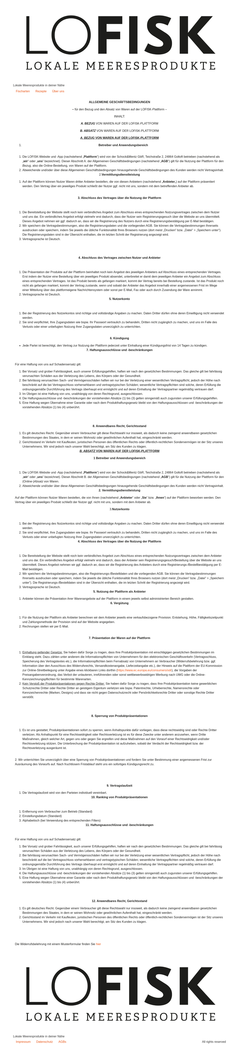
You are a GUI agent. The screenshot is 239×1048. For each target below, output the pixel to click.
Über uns (58, 91)
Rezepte (41, 91)
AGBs (62, 1041)
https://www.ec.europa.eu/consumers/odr (144, 670)
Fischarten (23, 91)
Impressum (23, 1041)
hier (98, 944)
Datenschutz (44, 1041)
